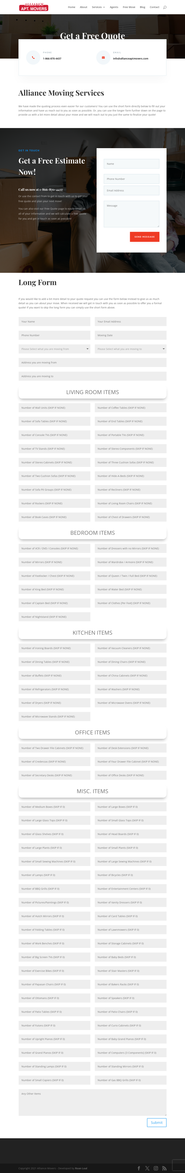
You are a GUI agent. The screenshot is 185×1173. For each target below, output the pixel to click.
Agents (114, 7)
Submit (157, 1122)
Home (71, 7)
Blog (142, 7)
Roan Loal (81, 1168)
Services (97, 7)
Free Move (129, 7)
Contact (154, 7)
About (83, 7)
